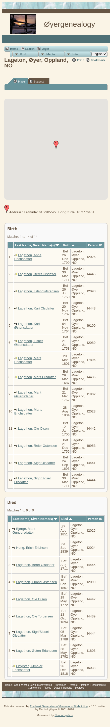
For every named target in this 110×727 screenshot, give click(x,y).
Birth (69, 245)
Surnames (60, 685)
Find (23, 54)
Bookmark (98, 60)
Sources (79, 687)
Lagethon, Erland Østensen (38, 291)
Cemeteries (34, 687)
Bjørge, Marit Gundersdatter (23, 530)
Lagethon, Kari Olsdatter (36, 308)
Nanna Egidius (63, 715)
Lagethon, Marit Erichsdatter (27, 360)
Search (30, 48)
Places (47, 687)
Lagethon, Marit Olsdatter (37, 377)
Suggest (36, 81)
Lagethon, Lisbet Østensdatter (28, 343)
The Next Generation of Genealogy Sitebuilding (59, 706)
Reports (67, 687)
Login (45, 48)
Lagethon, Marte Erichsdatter (28, 411)
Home (14, 48)
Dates (57, 687)
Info (75, 54)
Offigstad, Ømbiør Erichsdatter (27, 668)
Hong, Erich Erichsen (31, 548)
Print (80, 60)
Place (19, 81)
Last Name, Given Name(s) (37, 245)
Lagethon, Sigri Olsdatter (36, 463)
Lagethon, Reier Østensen (37, 446)
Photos (73, 685)
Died (67, 519)
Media (50, 54)
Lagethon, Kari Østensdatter (27, 325)
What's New (27, 685)
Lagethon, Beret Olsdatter (37, 274)
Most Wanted (44, 685)
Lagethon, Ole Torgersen (34, 616)
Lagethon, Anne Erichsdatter (27, 257)
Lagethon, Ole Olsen (33, 428)
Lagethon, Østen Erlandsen (36, 651)
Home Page (12, 685)
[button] (56, 145)
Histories (84, 685)
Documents (98, 685)
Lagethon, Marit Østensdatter (27, 394)
